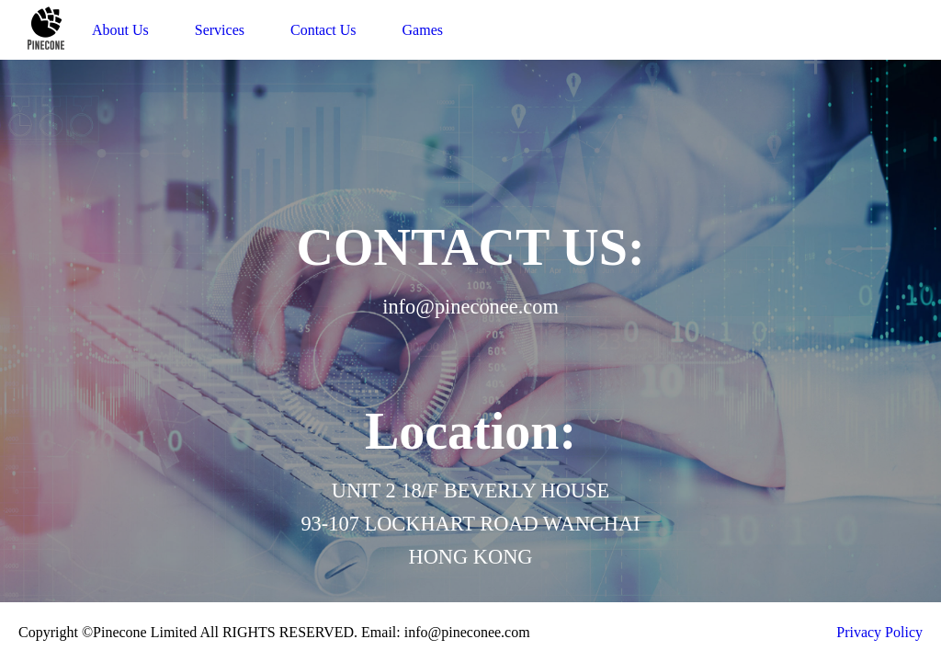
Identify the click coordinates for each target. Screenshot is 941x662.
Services (219, 30)
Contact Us (323, 30)
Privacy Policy (879, 632)
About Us (120, 30)
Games (422, 30)
